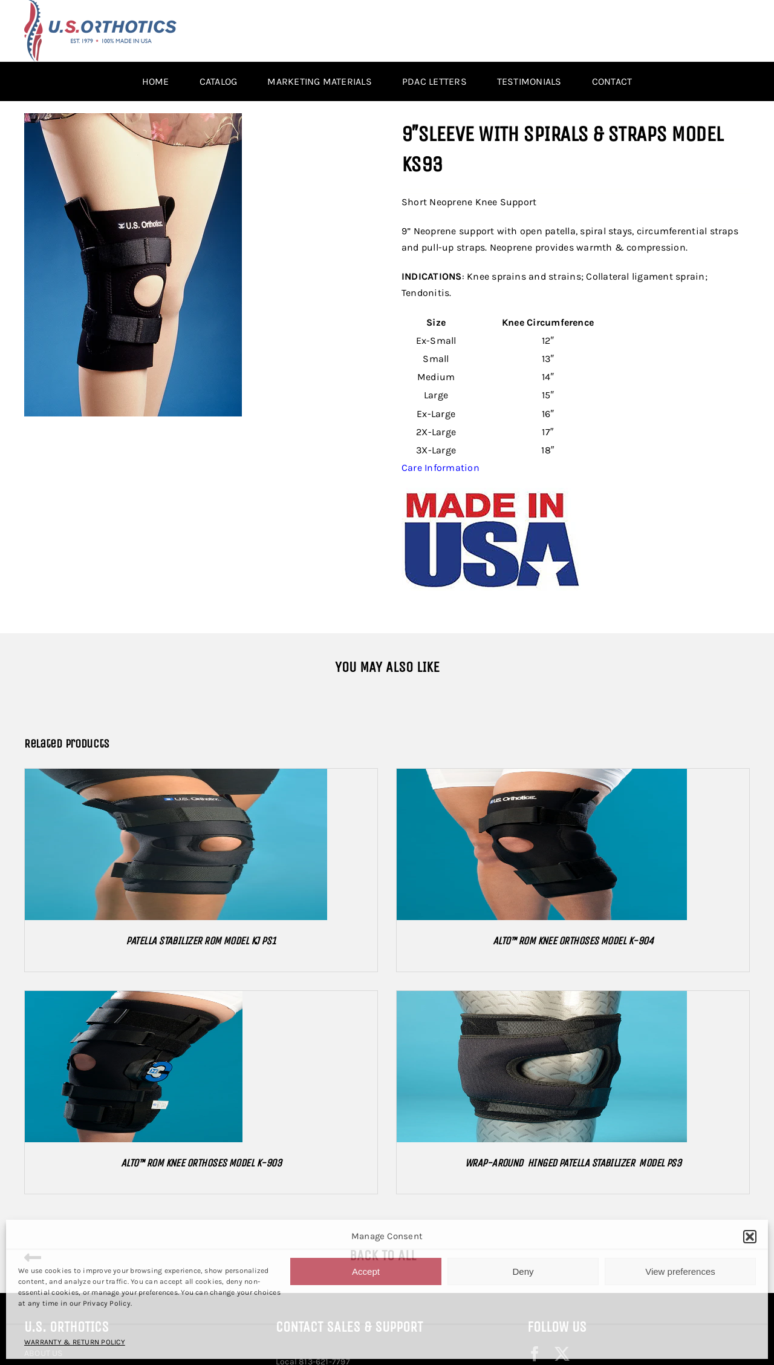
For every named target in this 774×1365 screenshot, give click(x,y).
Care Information (441, 467)
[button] (750, 1237)
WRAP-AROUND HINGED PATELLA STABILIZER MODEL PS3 (573, 1162)
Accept (366, 1271)
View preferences (680, 1271)
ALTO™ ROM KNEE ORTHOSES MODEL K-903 (201, 1162)
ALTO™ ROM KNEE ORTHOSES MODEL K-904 (573, 940)
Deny (522, 1271)
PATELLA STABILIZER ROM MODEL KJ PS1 (201, 940)
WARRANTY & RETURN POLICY (74, 1342)
